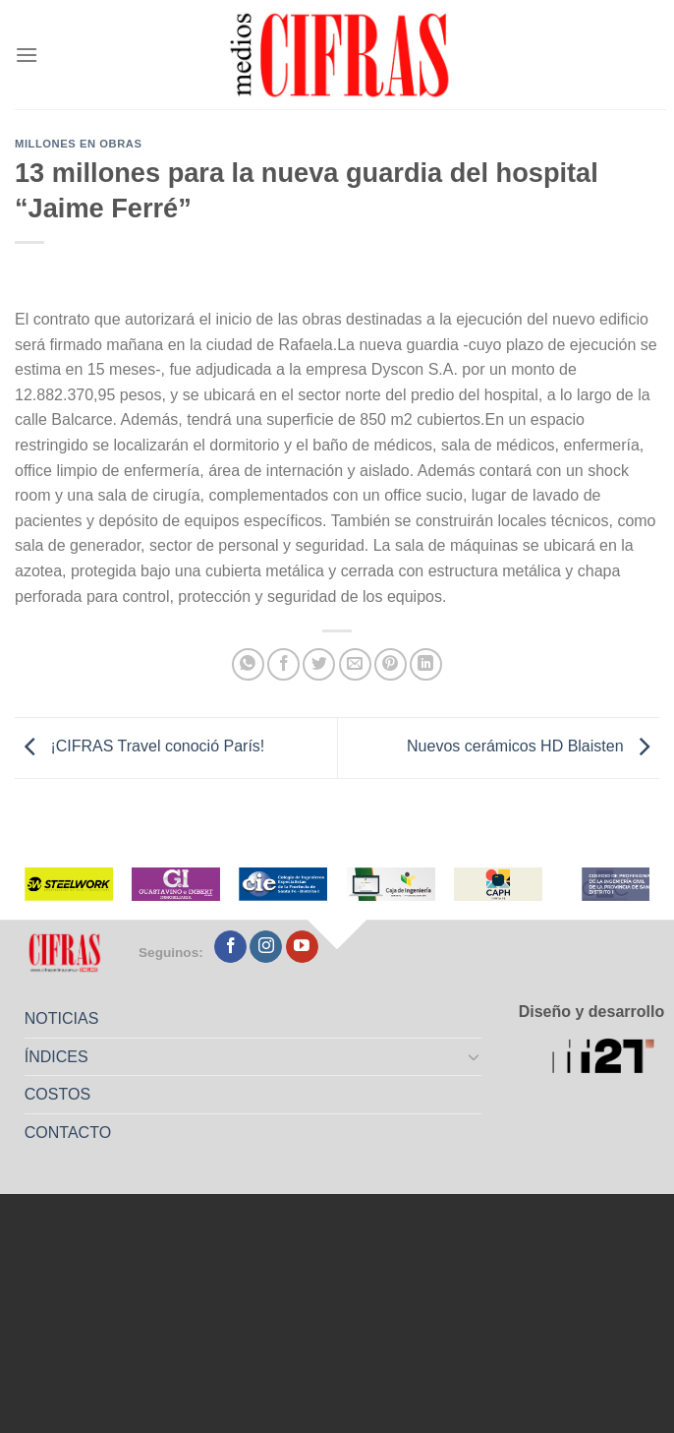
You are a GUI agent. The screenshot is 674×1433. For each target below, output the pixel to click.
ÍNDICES (56, 1056)
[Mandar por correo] (355, 664)
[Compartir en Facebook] (283, 664)
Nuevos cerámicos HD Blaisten (533, 747)
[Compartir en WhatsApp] (248, 664)
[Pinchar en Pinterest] (390, 664)
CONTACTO (68, 1132)
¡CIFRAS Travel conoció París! (139, 747)
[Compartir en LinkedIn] (426, 664)
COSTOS (57, 1094)
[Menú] (26, 54)
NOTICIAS (62, 1018)
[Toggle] (473, 1056)
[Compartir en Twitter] (319, 664)
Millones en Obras (78, 143)
